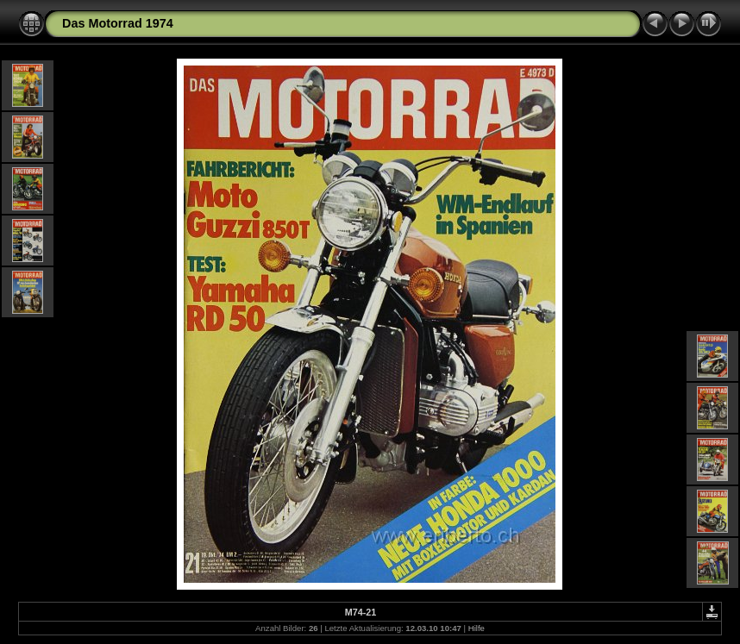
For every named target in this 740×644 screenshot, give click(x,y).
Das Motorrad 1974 (117, 23)
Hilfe (476, 628)
